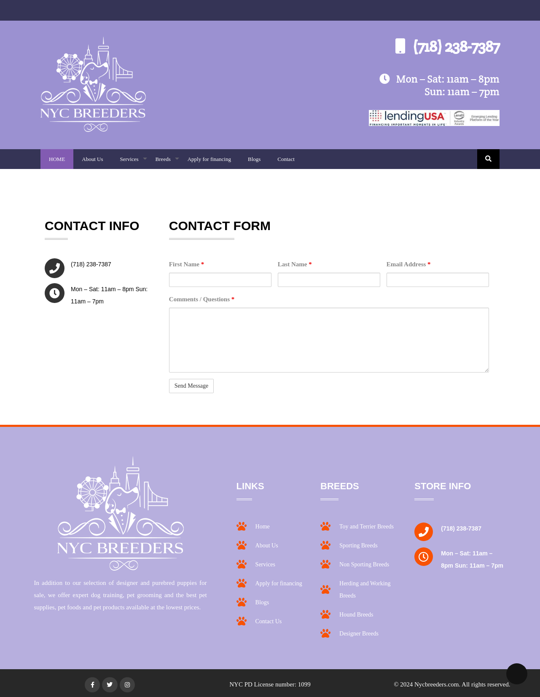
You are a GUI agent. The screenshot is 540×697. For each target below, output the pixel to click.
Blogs (254, 159)
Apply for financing (209, 159)
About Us (92, 159)
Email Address (409, 264)
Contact (285, 159)
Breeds (167, 162)
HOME (57, 159)
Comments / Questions (201, 299)
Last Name (295, 264)
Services (133, 162)
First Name (186, 264)
